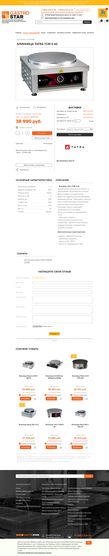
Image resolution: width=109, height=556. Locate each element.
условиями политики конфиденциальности (47, 338)
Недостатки (20, 307)
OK (88, 543)
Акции (43, 33)
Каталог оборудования (31, 33)
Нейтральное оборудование (53, 499)
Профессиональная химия (78, 524)
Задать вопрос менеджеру (34, 165)
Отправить (54, 334)
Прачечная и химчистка (77, 516)
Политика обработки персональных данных (34, 553)
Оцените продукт (22, 278)
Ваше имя (19, 282)
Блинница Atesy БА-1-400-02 (80, 426)
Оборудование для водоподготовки (75, 492)
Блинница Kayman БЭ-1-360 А (28, 377)
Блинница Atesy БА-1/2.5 (29, 425)
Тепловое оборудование (51, 488)
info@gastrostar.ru (52, 18)
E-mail (18, 287)
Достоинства (21, 317)
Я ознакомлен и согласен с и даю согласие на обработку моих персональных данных (54, 340)
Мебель (71, 504)
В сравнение (25, 107)
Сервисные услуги (79, 33)
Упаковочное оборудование (79, 496)
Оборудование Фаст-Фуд (51, 510)
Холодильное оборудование (53, 491)
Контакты (90, 33)
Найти (88, 476)
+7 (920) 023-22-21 (65, 10)
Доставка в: (61, 129)
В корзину (42, 133)
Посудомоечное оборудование (54, 507)
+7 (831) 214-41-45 (48, 10)
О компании (51, 33)
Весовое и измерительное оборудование (78, 508)
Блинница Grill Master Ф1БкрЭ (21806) (54, 377)
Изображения (21, 326)
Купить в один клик (42, 138)
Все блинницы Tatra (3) (65, 161)
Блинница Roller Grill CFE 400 (80, 377)
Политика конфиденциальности (28, 506)
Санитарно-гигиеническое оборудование (78, 500)
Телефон (19, 292)
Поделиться (24, 170)
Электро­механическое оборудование (51, 503)
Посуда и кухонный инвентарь (79, 513)
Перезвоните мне (82, 10)
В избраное (41, 107)
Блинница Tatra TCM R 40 (54, 426)
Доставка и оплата (64, 33)
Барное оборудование (50, 513)
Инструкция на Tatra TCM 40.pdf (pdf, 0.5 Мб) (38, 261)
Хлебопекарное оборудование (80, 488)
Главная (18, 33)
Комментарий (21, 297)
